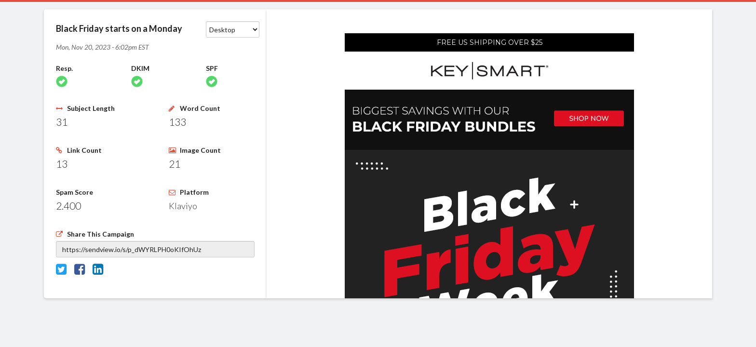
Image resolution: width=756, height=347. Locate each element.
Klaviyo (183, 205)
